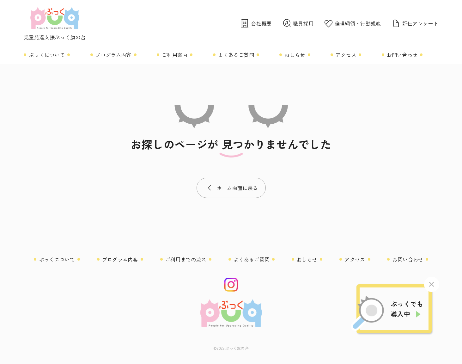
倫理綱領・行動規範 (352, 23)
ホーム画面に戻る (237, 188)
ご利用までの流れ (186, 259)
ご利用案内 (175, 55)
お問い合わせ (402, 55)
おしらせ (294, 55)
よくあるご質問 (236, 55)
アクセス (346, 55)
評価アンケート (414, 23)
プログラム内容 (113, 55)
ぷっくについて (47, 55)
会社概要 (255, 23)
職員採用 (297, 23)
